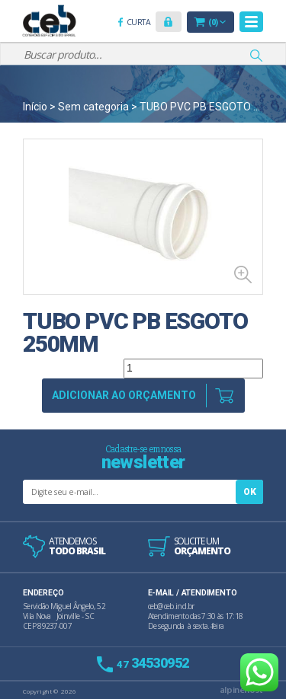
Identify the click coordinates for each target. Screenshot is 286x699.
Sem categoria (93, 107)
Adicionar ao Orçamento (124, 395)
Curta (141, 23)
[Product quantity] (193, 368)
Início (35, 107)
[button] (169, 21)
